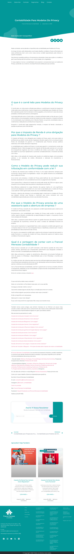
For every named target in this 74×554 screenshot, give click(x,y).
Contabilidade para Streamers (40, 524)
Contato (49, 2)
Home (9, 2)
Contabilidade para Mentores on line (40, 540)
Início (26, 507)
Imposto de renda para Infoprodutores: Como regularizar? (27, 338)
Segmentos (34, 2)
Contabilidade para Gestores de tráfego (54, 528)
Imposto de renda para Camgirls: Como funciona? (24, 316)
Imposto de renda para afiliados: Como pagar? (24, 335)
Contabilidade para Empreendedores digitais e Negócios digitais (54, 542)
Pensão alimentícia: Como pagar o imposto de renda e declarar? (28, 343)
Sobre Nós (17, 2)
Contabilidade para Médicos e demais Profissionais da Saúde (54, 513)
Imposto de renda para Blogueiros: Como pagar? (24, 321)
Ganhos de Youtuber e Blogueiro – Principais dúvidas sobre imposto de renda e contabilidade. (37, 346)
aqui (32, 273)
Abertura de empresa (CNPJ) (66, 508)
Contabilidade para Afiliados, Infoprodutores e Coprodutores (54, 548)
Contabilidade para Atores (40, 532)
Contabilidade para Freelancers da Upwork (54, 536)
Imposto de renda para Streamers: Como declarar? (25, 318)
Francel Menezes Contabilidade (22, 388)
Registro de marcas (67, 520)
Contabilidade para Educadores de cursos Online (54, 523)
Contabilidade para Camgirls (40, 520)
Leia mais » (23, 494)
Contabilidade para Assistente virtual (54, 532)
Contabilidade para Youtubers (40, 508)
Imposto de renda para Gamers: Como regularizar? (25, 324)
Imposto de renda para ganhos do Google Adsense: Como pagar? (29, 330)
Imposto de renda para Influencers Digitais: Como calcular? (27, 327)
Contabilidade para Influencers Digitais (40, 512)
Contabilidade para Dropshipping (54, 508)
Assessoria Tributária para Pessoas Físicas (66, 512)
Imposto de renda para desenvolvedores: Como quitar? (26, 341)
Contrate (26, 2)
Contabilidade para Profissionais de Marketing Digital (40, 536)
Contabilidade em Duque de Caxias (40, 528)
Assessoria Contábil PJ (67, 517)
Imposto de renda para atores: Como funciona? (24, 332)
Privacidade (27, 514)
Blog (42, 2)
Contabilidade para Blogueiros (40, 516)
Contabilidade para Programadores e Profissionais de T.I (54, 518)
